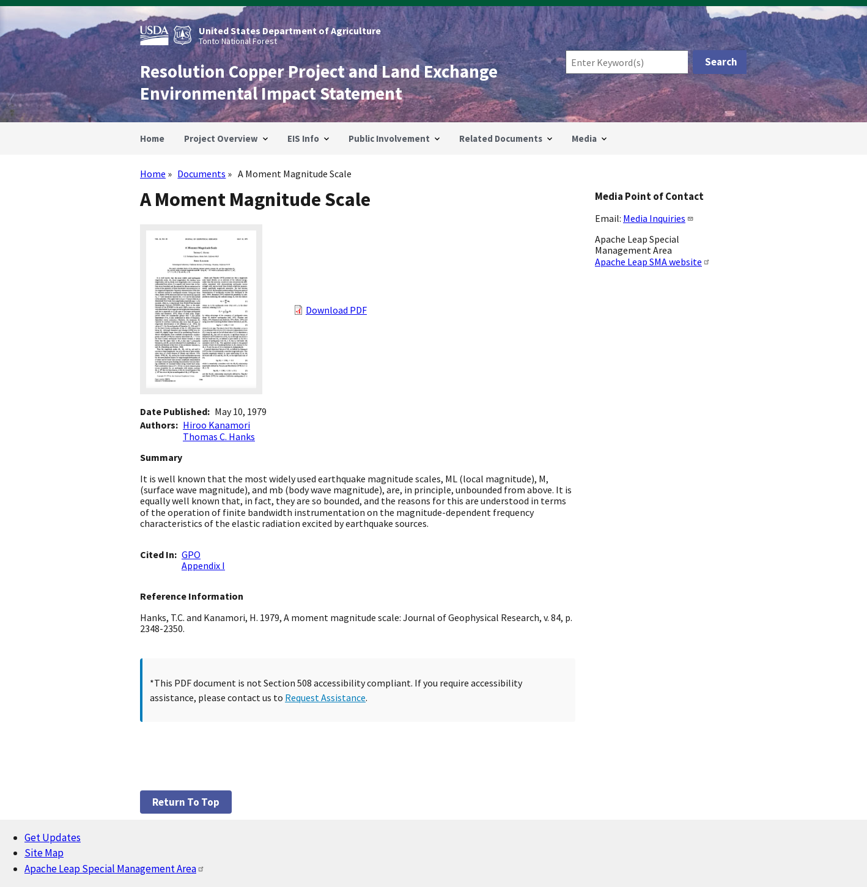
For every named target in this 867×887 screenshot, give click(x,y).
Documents (201, 173)
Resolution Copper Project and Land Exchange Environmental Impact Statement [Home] (319, 83)
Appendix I (203, 565)
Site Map (44, 852)
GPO (191, 554)
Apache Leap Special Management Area (114, 868)
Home (153, 173)
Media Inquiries (658, 218)
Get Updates (52, 837)
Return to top (186, 802)
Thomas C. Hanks (219, 436)
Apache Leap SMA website (652, 262)
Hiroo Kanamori (216, 425)
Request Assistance (325, 697)
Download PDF (336, 310)
